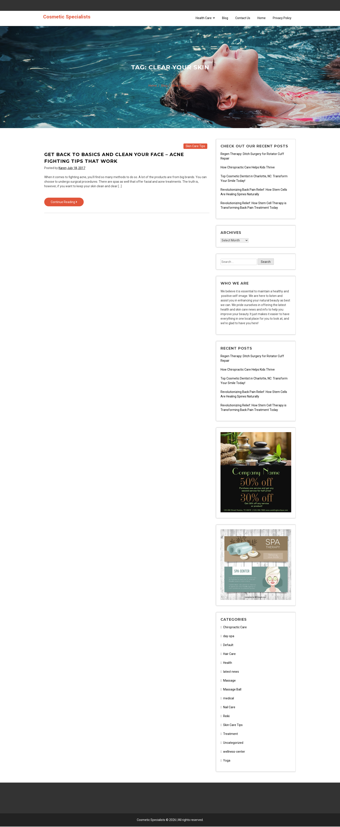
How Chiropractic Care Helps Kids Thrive (248, 167)
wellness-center (234, 752)
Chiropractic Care (235, 627)
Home (261, 18)
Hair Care (229, 654)
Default (228, 645)
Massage (229, 681)
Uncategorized (233, 743)
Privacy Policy (282, 18)
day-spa (228, 636)
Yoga (226, 761)
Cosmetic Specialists (66, 17)
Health (227, 663)
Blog (225, 18)
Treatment (230, 734)
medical (228, 698)
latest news (231, 672)
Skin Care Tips (195, 146)
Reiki (226, 716)
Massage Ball (232, 690)
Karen (63, 168)
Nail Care (229, 707)
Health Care (205, 18)
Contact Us (242, 18)
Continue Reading (67, 203)
